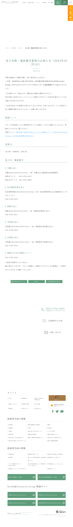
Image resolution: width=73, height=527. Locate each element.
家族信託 (11, 457)
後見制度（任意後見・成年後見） (55, 454)
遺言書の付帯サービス (33, 454)
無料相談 (44, 2)
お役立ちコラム (25, 408)
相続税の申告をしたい (52, 434)
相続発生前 (57, 2)
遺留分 (49, 424)
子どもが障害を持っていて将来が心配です (15, 464)
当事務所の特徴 (25, 404)
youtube (61, 411)
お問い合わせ (38, 408)
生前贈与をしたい (51, 468)
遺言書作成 (11, 454)
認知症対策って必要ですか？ (54, 457)
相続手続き (11, 434)
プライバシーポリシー (27, 512)
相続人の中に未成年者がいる (54, 437)
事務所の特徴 (30, 2)
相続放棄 (11, 428)
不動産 (10, 431)
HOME (7, 48)
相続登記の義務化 (32, 434)
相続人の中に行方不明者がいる (16, 437)
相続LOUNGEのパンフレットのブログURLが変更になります (19, 281)
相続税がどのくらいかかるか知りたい (18, 468)
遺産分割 (11, 424)
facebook (52, 411)
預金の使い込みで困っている (35, 431)
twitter (57, 411)
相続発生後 (64, 2)
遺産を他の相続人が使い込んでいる (17, 440)
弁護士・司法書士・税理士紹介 (39, 399)
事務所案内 (24, 398)
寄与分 (29, 428)
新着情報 (13, 48)
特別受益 (49, 428)
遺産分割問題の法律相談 (34, 424)
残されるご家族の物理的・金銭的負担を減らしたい (37, 459)
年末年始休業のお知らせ (54, 281)
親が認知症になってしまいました (55, 464)
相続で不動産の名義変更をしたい (36, 437)
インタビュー (38, 2)
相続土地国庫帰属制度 (52, 440)
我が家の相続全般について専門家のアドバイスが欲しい (37, 464)
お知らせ (20, 48)
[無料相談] (70, 13)
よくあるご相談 (51, 431)
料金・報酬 (50, 2)
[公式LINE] (70, 18)
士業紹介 (24, 2)
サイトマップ (25, 514)
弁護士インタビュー (13, 404)
